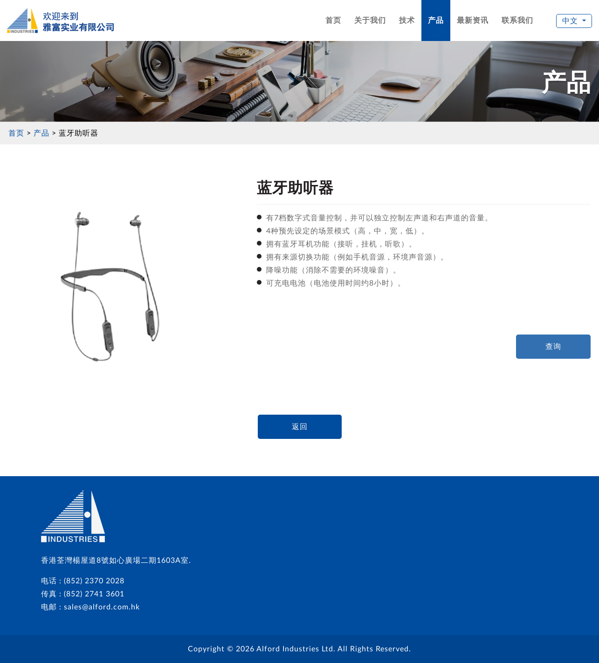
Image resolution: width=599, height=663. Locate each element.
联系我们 (517, 20)
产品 (436, 20)
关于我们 (370, 20)
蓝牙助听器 (78, 133)
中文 (571, 21)
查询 (553, 346)
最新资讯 (473, 20)
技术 (407, 20)
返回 (300, 427)
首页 (333, 20)
